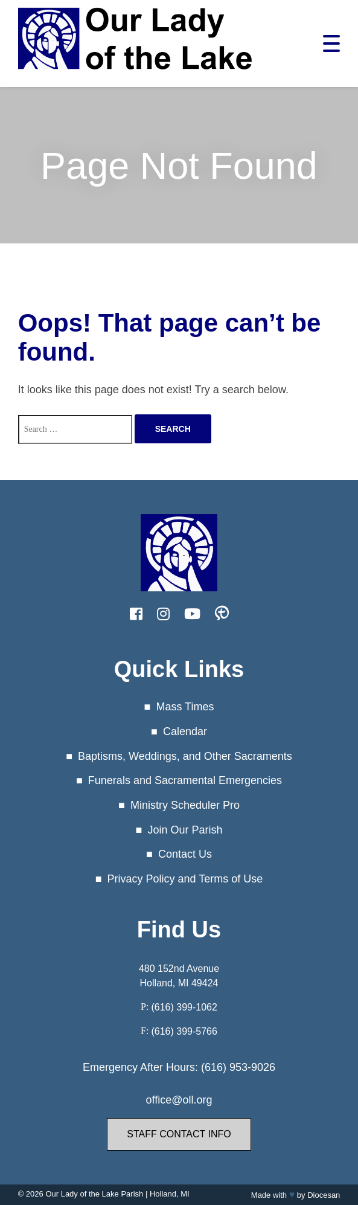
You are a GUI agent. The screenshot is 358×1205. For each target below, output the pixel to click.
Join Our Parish (184, 830)
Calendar (185, 731)
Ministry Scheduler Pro (185, 805)
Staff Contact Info (179, 1134)
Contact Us (185, 854)
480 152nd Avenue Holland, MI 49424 (179, 975)
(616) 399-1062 (184, 1007)
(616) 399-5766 (184, 1031)
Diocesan (323, 1195)
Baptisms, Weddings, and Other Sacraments (185, 756)
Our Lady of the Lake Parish (94, 1193)
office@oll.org (179, 1100)
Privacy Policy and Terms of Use (185, 879)
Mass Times (185, 707)
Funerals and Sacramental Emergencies (185, 780)
